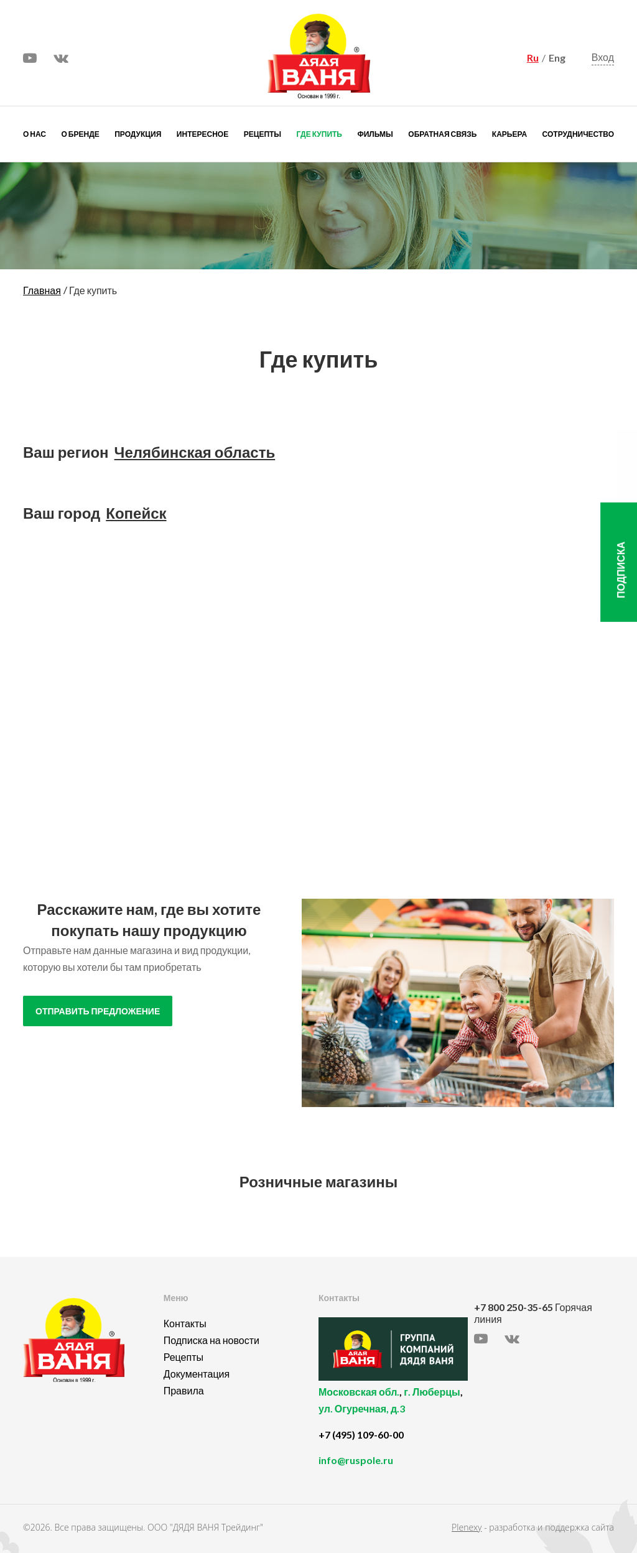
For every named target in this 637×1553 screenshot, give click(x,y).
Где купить (319, 134)
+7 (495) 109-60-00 (361, 1434)
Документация (197, 1373)
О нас (34, 134)
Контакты (185, 1323)
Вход (603, 57)
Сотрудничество (578, 134)
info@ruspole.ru (355, 1460)
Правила (184, 1390)
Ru (533, 57)
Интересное (202, 134)
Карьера (509, 134)
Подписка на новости (211, 1340)
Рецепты (262, 134)
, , (393, 1407)
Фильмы (375, 134)
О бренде (81, 134)
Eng (557, 57)
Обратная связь (442, 134)
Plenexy (466, 1527)
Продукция (137, 134)
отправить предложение (97, 1011)
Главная (42, 290)
